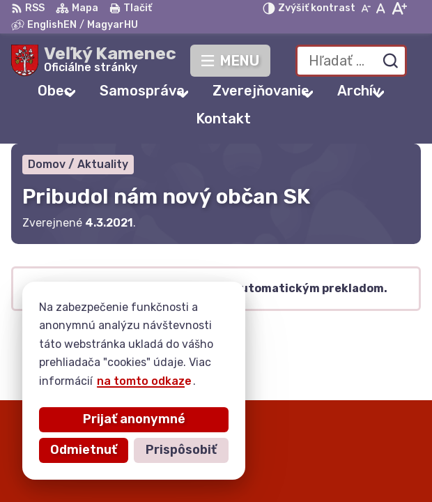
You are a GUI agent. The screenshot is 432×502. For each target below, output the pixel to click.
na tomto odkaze (144, 381)
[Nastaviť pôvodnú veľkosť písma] (380, 8)
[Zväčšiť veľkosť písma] (399, 8)
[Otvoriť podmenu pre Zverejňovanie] (307, 93)
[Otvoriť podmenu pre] (70, 93)
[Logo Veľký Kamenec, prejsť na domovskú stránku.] (93, 61)
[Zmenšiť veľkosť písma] (365, 8)
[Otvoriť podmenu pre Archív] (378, 93)
